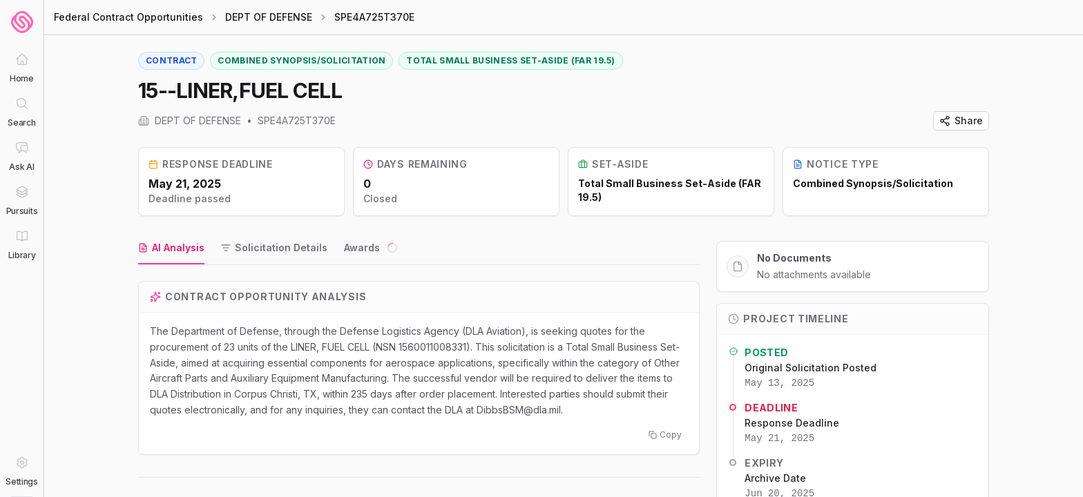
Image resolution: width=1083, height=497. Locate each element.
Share (961, 120)
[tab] (171, 248)
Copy (665, 434)
